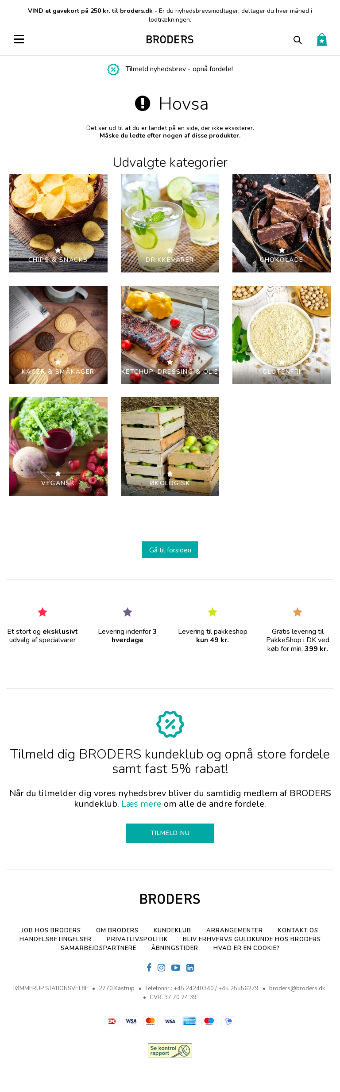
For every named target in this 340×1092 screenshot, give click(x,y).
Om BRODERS (117, 931)
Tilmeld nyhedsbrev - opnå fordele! (179, 69)
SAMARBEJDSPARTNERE (98, 948)
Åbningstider (174, 948)
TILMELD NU (170, 833)
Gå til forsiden (170, 550)
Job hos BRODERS (51, 931)
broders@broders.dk (297, 988)
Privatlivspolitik (137, 939)
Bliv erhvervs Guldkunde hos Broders (252, 939)
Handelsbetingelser (55, 939)
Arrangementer (234, 931)
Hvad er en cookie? (246, 948)
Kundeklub (172, 931)
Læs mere (141, 804)
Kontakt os (298, 931)
